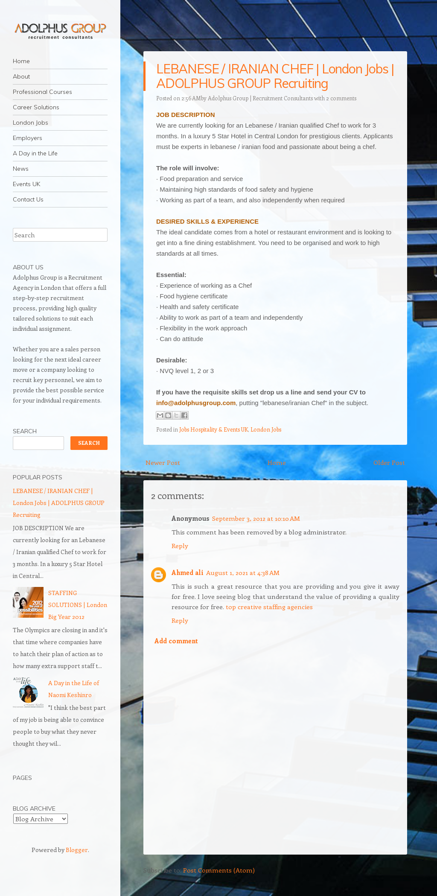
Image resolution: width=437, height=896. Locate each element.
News (21, 168)
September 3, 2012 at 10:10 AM (256, 518)
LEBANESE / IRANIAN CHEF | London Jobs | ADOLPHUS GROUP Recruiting (275, 76)
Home (21, 61)
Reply (180, 545)
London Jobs (30, 122)
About (21, 76)
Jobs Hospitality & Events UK (213, 429)
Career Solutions (36, 107)
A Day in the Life (35, 153)
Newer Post (163, 462)
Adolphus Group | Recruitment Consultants (260, 98)
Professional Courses (42, 92)
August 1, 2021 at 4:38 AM (243, 572)
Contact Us (28, 199)
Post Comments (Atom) (219, 870)
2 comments (341, 98)
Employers (27, 138)
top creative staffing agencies (269, 606)
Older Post (389, 462)
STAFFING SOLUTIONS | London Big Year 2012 (77, 605)
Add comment (176, 640)
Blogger (77, 850)
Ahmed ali (188, 572)
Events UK (26, 184)
